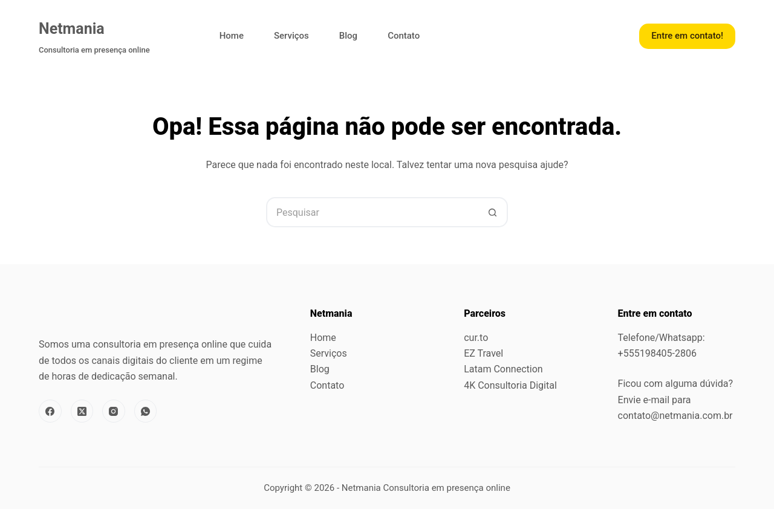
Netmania (72, 28)
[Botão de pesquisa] (493, 212)
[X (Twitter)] (82, 411)
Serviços (291, 35)
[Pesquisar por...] (372, 212)
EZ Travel (483, 353)
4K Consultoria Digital (510, 385)
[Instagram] (113, 411)
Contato (404, 35)
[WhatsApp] (145, 411)
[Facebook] (50, 411)
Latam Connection (503, 369)
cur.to (476, 337)
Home (232, 35)
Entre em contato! (687, 35)
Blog (348, 35)
